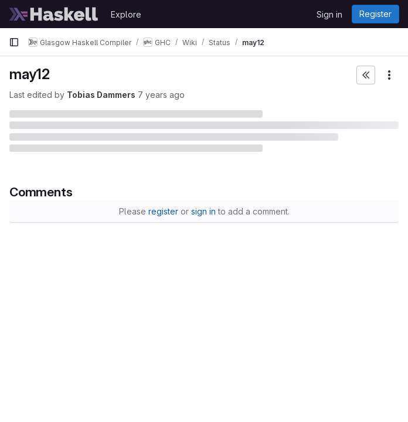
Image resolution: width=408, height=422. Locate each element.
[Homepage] (53, 14)
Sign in (329, 14)
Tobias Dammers (101, 95)
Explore (126, 14)
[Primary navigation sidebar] (14, 42)
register (163, 211)
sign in (203, 211)
